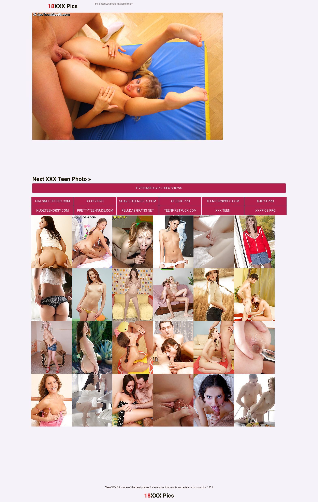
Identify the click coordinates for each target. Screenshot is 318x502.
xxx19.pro (95, 201)
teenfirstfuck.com (180, 210)
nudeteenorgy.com (52, 210)
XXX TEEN (223, 210)
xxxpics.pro (265, 210)
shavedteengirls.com (137, 201)
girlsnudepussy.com (52, 201)
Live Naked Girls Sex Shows (159, 188)
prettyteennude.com (95, 210)
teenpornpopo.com (223, 201)
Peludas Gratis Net (137, 210)
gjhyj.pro (265, 201)
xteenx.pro (180, 201)
